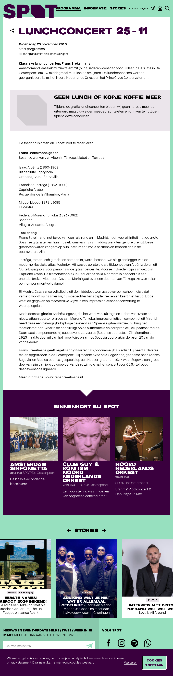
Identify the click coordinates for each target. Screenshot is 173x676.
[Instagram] (121, 643)
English (144, 8)
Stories (118, 8)
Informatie (95, 8)
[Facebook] (108, 643)
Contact (133, 8)
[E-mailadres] (49, 646)
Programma (68, 8)
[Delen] (12, 30)
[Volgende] (104, 530)
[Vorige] (69, 530)
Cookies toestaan (154, 662)
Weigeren (130, 663)
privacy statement (19, 662)
